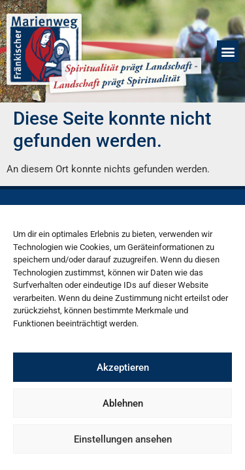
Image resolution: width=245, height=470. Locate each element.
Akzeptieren (123, 367)
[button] (227, 51)
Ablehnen (123, 403)
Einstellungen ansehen (123, 439)
